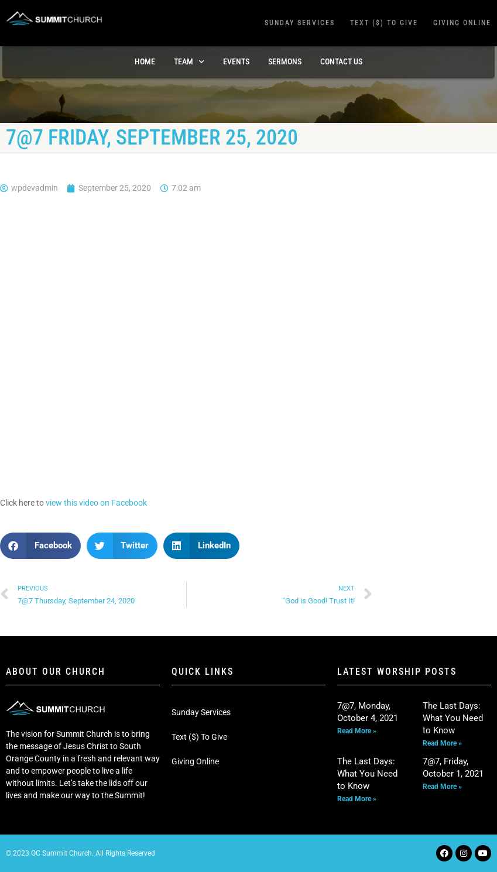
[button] (40, 546)
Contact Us (341, 61)
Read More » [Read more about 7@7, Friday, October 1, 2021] (442, 786)
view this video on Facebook (96, 502)
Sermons (284, 61)
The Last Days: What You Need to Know (453, 718)
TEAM (189, 62)
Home (145, 61)
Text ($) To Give (384, 23)
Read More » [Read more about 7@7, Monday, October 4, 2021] (356, 731)
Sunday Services (300, 23)
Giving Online (462, 23)
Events (236, 61)
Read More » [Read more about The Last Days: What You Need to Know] (442, 743)
